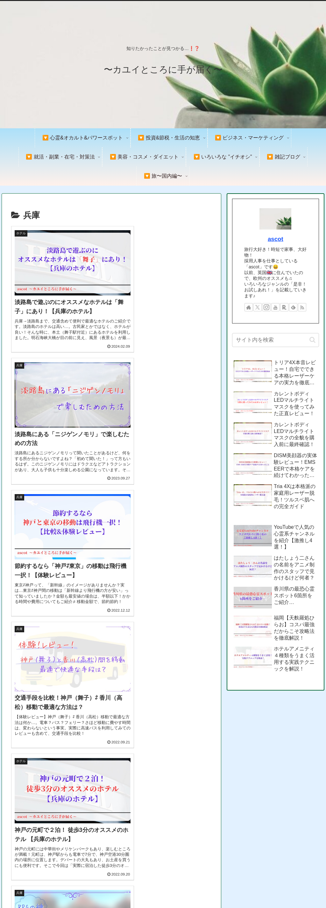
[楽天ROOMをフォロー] (284, 307)
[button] (312, 340)
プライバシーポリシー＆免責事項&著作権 (245, 888)
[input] (275, 340)
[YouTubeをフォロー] (275, 307)
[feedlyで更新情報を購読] (293, 307)
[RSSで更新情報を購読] (302, 307)
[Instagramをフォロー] (266, 307)
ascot (275, 239)
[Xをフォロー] (257, 307)
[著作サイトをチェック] (248, 307)
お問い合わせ (306, 888)
